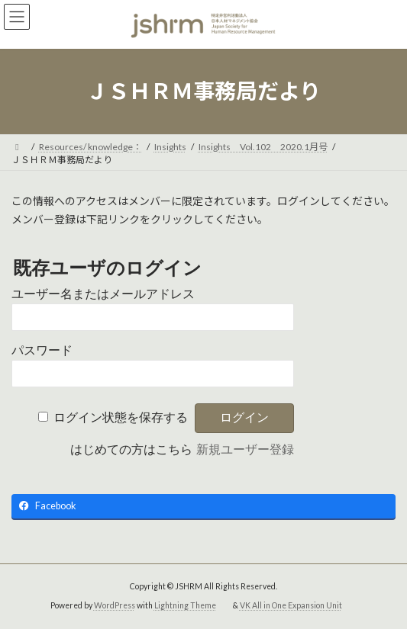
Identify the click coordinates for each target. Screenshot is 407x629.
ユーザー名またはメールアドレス (103, 293)
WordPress (114, 605)
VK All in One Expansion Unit (291, 605)
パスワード (42, 350)
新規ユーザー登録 (245, 449)
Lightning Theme (185, 605)
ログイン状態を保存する (120, 417)
